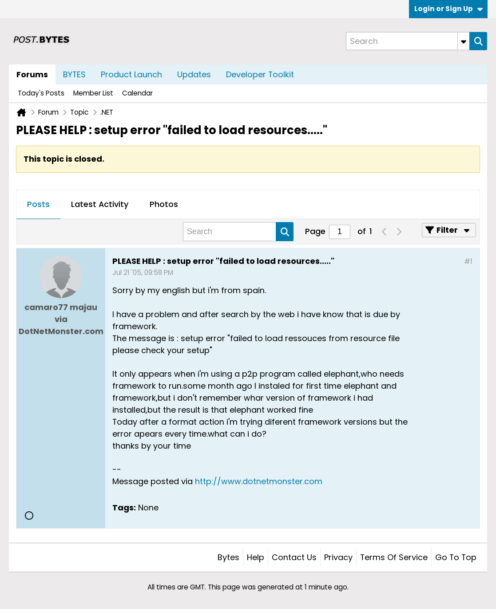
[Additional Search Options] (463, 41)
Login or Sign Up (448, 8)
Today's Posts (41, 93)
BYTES (74, 74)
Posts (38, 204)
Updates (194, 74)
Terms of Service (394, 557)
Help (255, 557)
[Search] (407, 41)
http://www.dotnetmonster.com (258, 481)
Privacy (338, 557)
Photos (164, 204)
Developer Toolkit (260, 74)
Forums (32, 74)
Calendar (137, 93)
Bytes (228, 557)
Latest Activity (99, 204)
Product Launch (131, 74)
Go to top (455, 557)
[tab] (38, 204)
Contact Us (294, 557)
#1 (468, 261)
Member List (93, 93)
